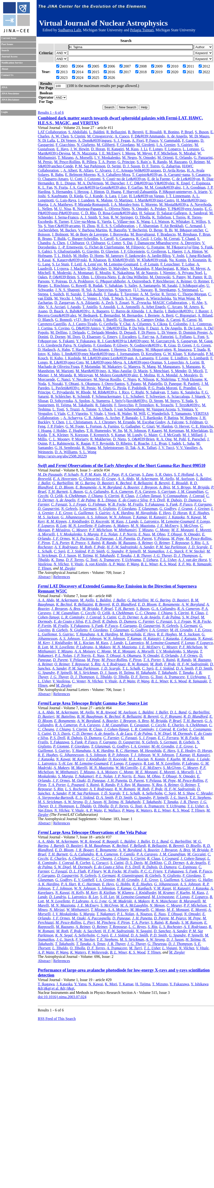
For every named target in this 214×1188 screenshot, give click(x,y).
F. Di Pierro (147, 332)
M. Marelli (79, 768)
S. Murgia (91, 534)
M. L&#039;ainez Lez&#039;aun (107, 358)
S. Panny (179, 277)
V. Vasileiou (61, 681)
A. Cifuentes (141, 324)
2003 (62, 66)
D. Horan (98, 149)
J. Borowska (119, 234)
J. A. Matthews (61, 204)
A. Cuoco (122, 136)
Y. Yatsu (80, 984)
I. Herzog (81, 192)
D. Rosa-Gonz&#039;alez (117, 213)
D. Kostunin (197, 260)
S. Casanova (201, 175)
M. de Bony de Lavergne (89, 234)
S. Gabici (45, 251)
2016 (109, 72)
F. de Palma (86, 500)
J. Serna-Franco (66, 217)
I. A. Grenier (165, 145)
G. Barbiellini (62, 483)
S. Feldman (194, 422)
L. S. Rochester (76, 789)
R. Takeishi (103, 405)
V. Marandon (139, 268)
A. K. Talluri (146, 448)
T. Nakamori (84, 776)
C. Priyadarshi (63, 392)
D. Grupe (109, 479)
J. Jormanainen (128, 354)
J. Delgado (77, 332)
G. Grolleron (156, 251)
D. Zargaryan (64, 303)
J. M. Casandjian (190, 491)
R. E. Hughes (199, 513)
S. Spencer (123, 290)
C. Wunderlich (158, 413)
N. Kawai (194, 517)
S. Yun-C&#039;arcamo (62, 226)
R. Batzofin (118, 230)
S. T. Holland (184, 474)
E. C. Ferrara (168, 738)
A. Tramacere (109, 560)
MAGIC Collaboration (170, 303)
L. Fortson (94, 426)
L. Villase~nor (123, 221)
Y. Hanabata (85, 634)
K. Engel (183, 183)
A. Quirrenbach (139, 281)
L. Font (198, 337)
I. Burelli (110, 320)
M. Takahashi (83, 405)
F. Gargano (190, 140)
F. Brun (204, 234)
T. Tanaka (111, 294)
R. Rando (160, 162)
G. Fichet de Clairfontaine (104, 247)
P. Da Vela (136, 328)
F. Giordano (126, 145)
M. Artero (191, 307)
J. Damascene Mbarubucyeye (156, 243)
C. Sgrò (59, 551)
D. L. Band (178, 712)
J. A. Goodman (194, 187)
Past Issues (7, 44)
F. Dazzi (152, 328)
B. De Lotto (193, 328)
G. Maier (150, 435)
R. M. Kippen (56, 521)
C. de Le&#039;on (186, 179)
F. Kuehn (173, 759)
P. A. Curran (130, 474)
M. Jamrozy (114, 256)
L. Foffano (183, 337)
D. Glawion (110, 251)
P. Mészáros (61, 530)
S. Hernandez (62, 192)
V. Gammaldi (170, 140)
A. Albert (70, 170)
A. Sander (146, 547)
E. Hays (62, 149)
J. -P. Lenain (149, 264)
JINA (4, 87)
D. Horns (97, 256)
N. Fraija (61, 187)
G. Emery (110, 337)
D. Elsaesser (91, 337)
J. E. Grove (63, 513)
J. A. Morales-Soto (125, 204)
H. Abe (197, 303)
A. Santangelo (149, 285)
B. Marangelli (190, 901)
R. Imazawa (182, 349)
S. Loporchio (174, 362)
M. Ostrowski (160, 277)
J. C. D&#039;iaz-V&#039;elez (150, 183)
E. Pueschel (196, 439)
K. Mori (111, 984)
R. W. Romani (138, 664)
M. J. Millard (192, 435)
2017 (125, 72)
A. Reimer (184, 281)
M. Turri (135, 948)
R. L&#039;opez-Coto (67, 362)
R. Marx (182, 268)
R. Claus (127, 496)
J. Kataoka (176, 517)
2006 (109, 66)
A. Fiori (138, 140)
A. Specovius (103, 290)
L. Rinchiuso (59, 285)
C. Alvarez (103, 170)
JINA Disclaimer (10, 99)
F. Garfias (135, 187)
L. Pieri (89, 922)
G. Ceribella (108, 324)
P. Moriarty (80, 439)
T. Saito (172, 392)
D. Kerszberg (151, 354)
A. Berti (167, 315)
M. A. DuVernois (90, 183)
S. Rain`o (144, 162)
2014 (77, 72)
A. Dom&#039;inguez (94, 140)
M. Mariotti (65, 371)
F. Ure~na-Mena (83, 221)
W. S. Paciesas (83, 538)
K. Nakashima (123, 273)
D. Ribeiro (124, 443)
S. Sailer (130, 285)
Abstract (44, 577)
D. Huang (113, 192)
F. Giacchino (65, 145)
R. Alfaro (86, 170)
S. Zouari (122, 303)
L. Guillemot (83, 513)
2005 (93, 66)
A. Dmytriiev (190, 243)
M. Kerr (44, 643)
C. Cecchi (88, 613)
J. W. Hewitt (79, 149)
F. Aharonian (148, 226)
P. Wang (133, 564)
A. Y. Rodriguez (66, 547)
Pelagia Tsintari (142, 30)
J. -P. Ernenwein (70, 247)
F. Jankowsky (135, 256)
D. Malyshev (97, 268)
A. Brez (164, 487)
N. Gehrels (69, 509)
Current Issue (8, 38)
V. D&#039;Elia (115, 328)
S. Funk (207, 247)
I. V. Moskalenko (107, 157)
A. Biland (205, 315)
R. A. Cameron (122, 491)
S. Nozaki (55, 384)
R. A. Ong (164, 439)
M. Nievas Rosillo (107, 379)
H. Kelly (77, 893)
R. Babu (57, 175)
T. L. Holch (62, 256)
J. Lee (122, 196)
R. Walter (124, 413)
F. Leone (162, 358)
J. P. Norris (128, 534)
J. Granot (185, 509)
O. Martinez (123, 200)
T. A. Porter (107, 162)
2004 (77, 66)
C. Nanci (63, 379)
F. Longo (156, 149)
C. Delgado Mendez (102, 332)
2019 (157, 72)
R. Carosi (189, 320)
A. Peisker (158, 209)
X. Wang (143, 221)
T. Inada (199, 349)
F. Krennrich (99, 435)
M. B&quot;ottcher (188, 230)
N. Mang (149, 367)
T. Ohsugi (174, 534)
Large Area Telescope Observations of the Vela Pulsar (92, 832)
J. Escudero (127, 337)
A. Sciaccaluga (178, 396)
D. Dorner (57, 337)
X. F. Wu (184, 564)
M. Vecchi (62, 298)
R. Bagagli (110, 841)
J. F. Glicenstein (132, 251)
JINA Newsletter (10, 93)
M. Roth (86, 547)
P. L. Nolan (109, 534)
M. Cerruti (172, 239)
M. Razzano (178, 162)
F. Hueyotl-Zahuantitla (140, 192)
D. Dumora (192, 500)
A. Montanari (83, 273)
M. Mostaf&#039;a (173, 204)
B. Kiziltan (107, 893)
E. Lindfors (179, 358)
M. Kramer (166, 893)
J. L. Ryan (159, 443)
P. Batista (171, 418)
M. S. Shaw (186, 793)
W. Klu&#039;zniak (152, 260)
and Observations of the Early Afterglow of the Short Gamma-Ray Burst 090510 (121, 465)
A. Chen (58, 243)
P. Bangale (130, 418)
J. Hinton (97, 192)
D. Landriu (57, 897)
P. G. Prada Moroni (162, 388)
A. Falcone (175, 422)
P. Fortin (44, 626)
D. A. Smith (184, 668)
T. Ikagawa (46, 984)
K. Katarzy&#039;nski (69, 260)
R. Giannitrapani (130, 875)
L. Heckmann (99, 349)
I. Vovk (110, 413)
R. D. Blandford (124, 604)
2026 (109, 78)
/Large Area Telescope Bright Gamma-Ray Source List (93, 703)
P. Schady (71, 474)
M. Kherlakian (197, 431)
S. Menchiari (159, 371)
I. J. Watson (160, 221)
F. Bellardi (138, 846)
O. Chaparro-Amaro (53, 179)
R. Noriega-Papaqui (88, 209)
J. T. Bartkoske (151, 418)
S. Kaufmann (57, 196)
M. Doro (73, 337)
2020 (172, 72)
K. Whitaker (180, 221)
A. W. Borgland (109, 487)
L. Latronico (149, 521)
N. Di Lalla (46, 140)
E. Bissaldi (153, 132)
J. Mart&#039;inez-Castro (154, 200)
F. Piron (44, 543)
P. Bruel (187, 132)
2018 (141, 72)
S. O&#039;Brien (141, 439)
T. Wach (117, 298)
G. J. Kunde (94, 196)
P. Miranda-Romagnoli (92, 204)
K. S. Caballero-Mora (113, 175)
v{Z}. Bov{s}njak (87, 320)
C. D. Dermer (128, 617)
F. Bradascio (166, 234)
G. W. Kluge (172, 354)
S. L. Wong (87, 452)
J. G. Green (202, 345)
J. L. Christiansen (79, 422)
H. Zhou (88, 226)
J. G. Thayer (162, 555)
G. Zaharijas (171, 166)
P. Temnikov (144, 405)
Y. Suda (187, 401)
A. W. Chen (60, 136)
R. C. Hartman (127, 751)
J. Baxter (202, 311)
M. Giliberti (106, 145)
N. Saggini (144, 931)
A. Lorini (192, 362)
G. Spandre (115, 551)
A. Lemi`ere (92, 264)
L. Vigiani (169, 948)
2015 (93, 72)
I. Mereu (128, 153)
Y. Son (104, 217)
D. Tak (130, 448)
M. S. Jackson (48, 517)
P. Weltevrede (98, 952)
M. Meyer (144, 153)
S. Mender (179, 371)
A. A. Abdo (126, 479)
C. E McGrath (169, 435)
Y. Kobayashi (194, 354)
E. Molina (147, 375)
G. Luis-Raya (66, 200)
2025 (93, 78)
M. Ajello (167, 479)
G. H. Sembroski (67, 448)
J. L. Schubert (133, 396)
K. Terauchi (164, 405)
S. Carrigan (167, 491)
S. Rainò (93, 543)
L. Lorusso (191, 149)
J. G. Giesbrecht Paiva (55, 345)
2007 (125, 66)
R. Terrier (169, 294)
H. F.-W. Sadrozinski (122, 547)
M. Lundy (134, 435)
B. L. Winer (149, 564)
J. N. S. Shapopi (67, 290)
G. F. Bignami (170, 716)
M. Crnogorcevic (100, 136)
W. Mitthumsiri (125, 530)
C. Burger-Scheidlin (83, 239)
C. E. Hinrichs (202, 426)
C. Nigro (129, 379)
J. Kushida (73, 358)
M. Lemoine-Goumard (121, 264)
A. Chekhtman (75, 496)
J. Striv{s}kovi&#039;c (129, 401)
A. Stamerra (100, 401)
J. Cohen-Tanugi (148, 496)
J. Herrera (118, 349)
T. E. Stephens (200, 797)
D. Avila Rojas (174, 170)
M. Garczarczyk (163, 341)
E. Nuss (144, 534)
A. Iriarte (200, 192)
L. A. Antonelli (128, 307)
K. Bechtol (124, 483)
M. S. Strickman (86, 673)
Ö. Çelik (56, 496)
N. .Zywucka (141, 303)
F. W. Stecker (195, 551)
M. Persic (45, 162)
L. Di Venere (66, 140)
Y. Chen (58, 422)
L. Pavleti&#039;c (65, 388)
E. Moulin (103, 273)
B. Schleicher (61, 396)
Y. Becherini (137, 230)
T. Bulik (59, 239)
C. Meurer (79, 530)
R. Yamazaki (202, 564)
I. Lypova (61, 268)
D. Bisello (193, 846)
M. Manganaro (169, 367)
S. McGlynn (189, 526)
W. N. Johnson (120, 517)
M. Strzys (172, 401)
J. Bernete (152, 315)
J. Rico (124, 392)
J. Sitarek (198, 396)
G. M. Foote (74, 426)
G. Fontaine (156, 247)
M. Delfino (58, 332)
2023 (62, 78)
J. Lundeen (86, 200)
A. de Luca (124, 733)
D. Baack (56, 311)
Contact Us (7, 75)
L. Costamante (200, 729)
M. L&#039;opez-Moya (104, 362)
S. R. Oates (163, 474)
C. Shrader (204, 793)
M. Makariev (112, 367)
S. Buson (202, 132)
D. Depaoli (127, 332)
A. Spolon (82, 401)
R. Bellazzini (116, 132)
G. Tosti (91, 560)
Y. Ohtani (71, 384)
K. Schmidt (81, 396)
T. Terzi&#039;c (187, 405)
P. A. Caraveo (145, 491)
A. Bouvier (131, 487)
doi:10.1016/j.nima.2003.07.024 (62, 997)
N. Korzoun (79, 435)
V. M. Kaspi (162, 888)
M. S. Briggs (181, 487)
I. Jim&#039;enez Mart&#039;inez (88, 354)
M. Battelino (65, 716)
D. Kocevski (100, 521)
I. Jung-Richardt (198, 256)
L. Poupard (75, 785)
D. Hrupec (136, 349)
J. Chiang (95, 496)
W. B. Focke (117, 504)
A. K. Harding (123, 513)
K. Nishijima (166, 379)
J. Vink (104, 298)
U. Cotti (76, 179)
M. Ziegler (68, 568)
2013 (62, 72)
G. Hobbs (123, 884)
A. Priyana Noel (190, 273)
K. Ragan (83, 443)
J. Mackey (78, 268)
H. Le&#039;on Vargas (146, 196)
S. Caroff (107, 239)
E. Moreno (149, 204)
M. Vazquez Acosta (161, 409)
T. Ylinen (44, 568)
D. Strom (156, 401)
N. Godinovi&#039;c (146, 345)
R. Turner (61, 221)
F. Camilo (127, 854)
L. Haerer (175, 251)
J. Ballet (44, 483)
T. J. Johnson (91, 638)
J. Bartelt (57, 846)
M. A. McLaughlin (134, 905)
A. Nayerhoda (200, 204)
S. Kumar (118, 435)
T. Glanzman (148, 509)
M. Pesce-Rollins (67, 162)
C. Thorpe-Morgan (192, 294)
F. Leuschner (170, 264)
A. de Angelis (177, 136)
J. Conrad (196, 496)
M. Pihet (104, 388)
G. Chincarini (89, 479)
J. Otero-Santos (113, 384)
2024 (77, 78)
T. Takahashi (92, 294)
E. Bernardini (110, 315)
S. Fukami (66, 341)
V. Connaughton (175, 496)
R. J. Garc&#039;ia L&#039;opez (123, 341)
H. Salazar (147, 213)
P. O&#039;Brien (62, 277)
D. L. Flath (77, 871)
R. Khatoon (97, 260)
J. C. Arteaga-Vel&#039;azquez (137, 170)
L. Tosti (58, 409)
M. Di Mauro (199, 136)
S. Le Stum (60, 264)
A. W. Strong (73, 802)
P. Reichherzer (164, 281)
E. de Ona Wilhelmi (133, 277)
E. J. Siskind (76, 551)
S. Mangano (191, 367)
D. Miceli (195, 371)
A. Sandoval (198, 213)
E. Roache (142, 443)
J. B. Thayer (142, 555)
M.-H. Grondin (181, 630)
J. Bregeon (149, 487)
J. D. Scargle (198, 547)
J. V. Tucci (166, 448)
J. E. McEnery (109, 153)
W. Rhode (83, 392)
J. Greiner (201, 509)
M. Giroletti (145, 145)
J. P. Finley (55, 426)
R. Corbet (180, 729)
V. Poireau (59, 281)
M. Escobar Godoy (151, 422)
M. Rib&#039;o (105, 392)
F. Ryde (99, 547)
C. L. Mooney (59, 439)
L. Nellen (45, 209)
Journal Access (9, 56)
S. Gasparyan (187, 341)
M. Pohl (180, 439)
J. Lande (131, 521)
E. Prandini (187, 388)
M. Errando (126, 422)
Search (5, 50)
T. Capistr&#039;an (147, 175)
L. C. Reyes (137, 927)
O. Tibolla (142, 217)
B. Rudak (95, 285)
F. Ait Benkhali (171, 226)
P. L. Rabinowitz (61, 443)
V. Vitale (96, 413)
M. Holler (80, 256)
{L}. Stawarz (143, 290)
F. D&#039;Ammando (148, 136)
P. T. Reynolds (103, 443)
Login (4, 112)
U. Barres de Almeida (127, 311)
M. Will (139, 413)
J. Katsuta (188, 638)
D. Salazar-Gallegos (172, 213)
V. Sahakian (114, 285)
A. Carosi (173, 320)
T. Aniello (89, 307)
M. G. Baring (85, 483)
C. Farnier (146, 621)
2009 (157, 66)
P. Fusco (152, 140)
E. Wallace (112, 810)
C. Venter (90, 298)
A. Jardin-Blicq (159, 256)
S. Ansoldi (107, 307)
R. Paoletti (192, 384)
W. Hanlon (164, 426)
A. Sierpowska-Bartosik (55, 797)
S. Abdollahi (77, 132)
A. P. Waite (116, 564)
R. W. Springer (122, 217)
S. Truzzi (73, 409)
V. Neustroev (81, 379)
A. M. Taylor (149, 294)
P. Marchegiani (162, 268)
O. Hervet (182, 426)
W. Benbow (188, 418)
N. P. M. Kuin (91, 474)
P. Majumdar (90, 367)
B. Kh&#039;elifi (121, 260)
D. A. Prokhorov (81, 281)
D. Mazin (140, 371)
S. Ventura (185, 409)
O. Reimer (197, 162)
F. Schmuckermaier (106, 396)
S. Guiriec (185, 145)
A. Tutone (88, 409)
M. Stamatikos (153, 551)
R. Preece (78, 543)
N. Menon (157, 905)
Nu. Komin (177, 260)
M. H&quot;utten (158, 349)
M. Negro (129, 157)
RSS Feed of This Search (57, 1019)
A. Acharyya (72, 418)
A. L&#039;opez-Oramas (143, 362)
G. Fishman (97, 504)
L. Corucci (100, 863)
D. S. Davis (61, 733)
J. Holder (60, 431)
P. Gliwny (120, 345)
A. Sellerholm (152, 793)
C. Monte (162, 530)
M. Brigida (201, 487)
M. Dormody (182, 733)
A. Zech (107, 303)
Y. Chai (125, 324)
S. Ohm (83, 277)
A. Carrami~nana (177, 175)
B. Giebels (60, 630)
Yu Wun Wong (184, 298)
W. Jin (117, 431)
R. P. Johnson (118, 755)
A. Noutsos (144, 914)
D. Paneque (173, 384)
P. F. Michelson (165, 153)
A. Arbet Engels (153, 307)
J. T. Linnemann (178, 196)
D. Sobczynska (61, 401)
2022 (204, 72)
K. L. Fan (45, 187)
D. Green (185, 345)
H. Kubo (56, 358)
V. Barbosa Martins (92, 230)
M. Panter (195, 277)
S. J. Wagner (134, 298)
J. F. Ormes (61, 538)
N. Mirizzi (56, 910)
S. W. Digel (190, 617)
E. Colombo (178, 324)
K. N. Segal (64, 935)
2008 (141, 66)
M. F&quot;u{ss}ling (183, 247)
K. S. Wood (167, 564)
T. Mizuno (65, 157)
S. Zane (147, 474)
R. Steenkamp (165, 290)
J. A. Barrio (154, 311)
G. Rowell (79, 285)
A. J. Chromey (105, 422)
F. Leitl (76, 264)
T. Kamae (140, 517)
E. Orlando (183, 157)
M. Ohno (158, 534)
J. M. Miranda (61, 375)
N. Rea (157, 785)
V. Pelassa (161, 538)
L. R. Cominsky (72, 617)
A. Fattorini (165, 337)
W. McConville (127, 768)
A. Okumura (90, 384)
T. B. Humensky (98, 431)
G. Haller (205, 880)
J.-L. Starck (175, 551)
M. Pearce (178, 918)
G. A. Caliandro (97, 491)
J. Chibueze (76, 243)
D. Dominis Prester (193, 332)
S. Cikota (160, 324)
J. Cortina (45, 328)
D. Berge (156, 230)
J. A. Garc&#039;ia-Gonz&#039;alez (97, 187)
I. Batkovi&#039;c (179, 311)
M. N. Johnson (135, 431)
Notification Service (12, 62)
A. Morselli (84, 157)
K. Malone (104, 200)
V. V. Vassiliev (186, 448)
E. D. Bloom (64, 487)
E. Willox (199, 221)
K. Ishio (53, 354)
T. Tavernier (129, 294)
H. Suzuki (73, 294)
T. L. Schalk (131, 668)
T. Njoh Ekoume (189, 379)
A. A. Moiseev (84, 651)
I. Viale (59, 413)
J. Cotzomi (92, 179)
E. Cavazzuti (139, 725)
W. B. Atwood (106, 712)
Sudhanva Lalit (69, 30)
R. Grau (170, 345)
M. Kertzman (174, 431)
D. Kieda (76, 196)
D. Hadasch (47, 349)
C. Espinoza (201, 183)
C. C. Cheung (145, 613)
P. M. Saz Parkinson (90, 166)
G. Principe (126, 162)
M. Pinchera (106, 922)
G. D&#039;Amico (86, 328)
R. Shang (89, 448)
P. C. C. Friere (152, 871)
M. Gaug (205, 341)
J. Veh (76, 298)
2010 (172, 66)
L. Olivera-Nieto (117, 209)
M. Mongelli (139, 910)
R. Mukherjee (100, 439)
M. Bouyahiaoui (142, 234)
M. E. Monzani (182, 530)
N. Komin (157, 759)
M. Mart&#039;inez (91, 371)
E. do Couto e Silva (133, 500)
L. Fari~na (146, 337)
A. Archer (112, 418)
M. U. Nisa (62, 209)
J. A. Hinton (193, 251)
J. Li (144, 149)
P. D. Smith (96, 551)
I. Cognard (170, 858)
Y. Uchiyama (131, 560)
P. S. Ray (123, 785)
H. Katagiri (115, 149)
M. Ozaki (79, 780)
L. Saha (188, 443)
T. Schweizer (155, 396)
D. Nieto (119, 439)
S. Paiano (134, 384)
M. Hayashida (146, 513)
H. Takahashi (105, 555)
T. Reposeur (180, 543)
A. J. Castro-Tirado (82, 324)
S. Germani (87, 509)
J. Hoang (44, 431)
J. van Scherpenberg (129, 409)
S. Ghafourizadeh (67, 251)
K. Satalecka (190, 392)
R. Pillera (89, 162)
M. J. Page (111, 474)
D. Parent (144, 538)
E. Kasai (44, 260)
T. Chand (188, 239)
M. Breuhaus (187, 234)
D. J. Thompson (185, 555)
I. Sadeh (174, 443)
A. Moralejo (188, 375)
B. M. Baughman (90, 716)
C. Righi (137, 392)
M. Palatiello (152, 384)
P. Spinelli (133, 551)
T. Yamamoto (181, 413)
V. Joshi (178, 256)
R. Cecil (142, 239)
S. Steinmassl (188, 290)
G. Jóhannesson (73, 517)
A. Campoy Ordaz (150, 320)
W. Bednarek (88, 315)
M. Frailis (135, 504)
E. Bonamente (86, 487)
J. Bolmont (60, 234)
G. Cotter (114, 243)
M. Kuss (132, 149)
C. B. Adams (93, 418)
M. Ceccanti (196, 854)
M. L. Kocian (84, 643)
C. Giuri (148, 426)
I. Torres (179, 217)
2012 (204, 66)
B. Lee (93, 897)
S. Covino (61, 328)
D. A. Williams (66, 452)
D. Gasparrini (48, 509)
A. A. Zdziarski (87, 303)
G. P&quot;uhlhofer (111, 281)
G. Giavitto (90, 251)
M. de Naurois (147, 273)
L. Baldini (96, 132)
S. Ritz (196, 543)
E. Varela (104, 221)
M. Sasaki (169, 285)
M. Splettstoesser (111, 448)
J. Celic (156, 239)
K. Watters (144, 810)
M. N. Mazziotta (84, 153)
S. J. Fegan (122, 140)
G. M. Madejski (120, 901)
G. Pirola (119, 388)
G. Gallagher (130, 426)
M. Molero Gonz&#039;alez (116, 375)
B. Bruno (45, 239)
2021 (188, 72)
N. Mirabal (187, 153)
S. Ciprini (78, 136)
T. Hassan (79, 349)
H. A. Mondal (167, 375)
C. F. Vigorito (77, 413)
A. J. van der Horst (192, 560)
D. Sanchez (162, 931)
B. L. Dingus (66, 183)
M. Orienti (165, 157)
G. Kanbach (142, 888)
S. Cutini (109, 617)
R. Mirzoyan (83, 375)
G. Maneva (132, 367)
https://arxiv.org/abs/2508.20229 (62, 456)
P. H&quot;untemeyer (175, 192)
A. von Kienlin (96, 564)
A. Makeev (121, 526)
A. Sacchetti (92, 931)
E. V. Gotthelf (84, 880)
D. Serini (114, 166)
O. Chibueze (95, 243)
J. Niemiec (168, 273)
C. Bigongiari (185, 315)
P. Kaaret (155, 431)
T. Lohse (188, 264)
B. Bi (168, 230)
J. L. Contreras (200, 324)
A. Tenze (99, 944)
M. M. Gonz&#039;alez (163, 187)
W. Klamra (125, 893)
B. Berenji (135, 132)
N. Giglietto (86, 145)
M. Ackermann (147, 479)
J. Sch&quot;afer (192, 285)
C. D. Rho (88, 213)
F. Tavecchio (123, 405)
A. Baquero (100, 311)
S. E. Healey (186, 751)
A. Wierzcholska (158, 298)
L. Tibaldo (104, 677)
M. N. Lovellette (80, 526)
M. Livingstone (163, 897)
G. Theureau (156, 944)
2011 (188, 66)
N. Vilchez (61, 564)
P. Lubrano (102, 526)
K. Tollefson (161, 217)
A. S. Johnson (97, 517)
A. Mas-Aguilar (120, 371)
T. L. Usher (168, 560)
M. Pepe (177, 538)
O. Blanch (45, 320)
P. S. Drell (157, 500)
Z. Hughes (77, 431)
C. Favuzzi (59, 504)
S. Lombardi (199, 358)
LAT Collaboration (52, 132)
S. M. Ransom (191, 922)
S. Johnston (106, 888)
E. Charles (176, 725)
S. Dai (127, 243)
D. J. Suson (131, 166)
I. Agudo (74, 307)
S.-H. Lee (65, 763)
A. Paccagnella (99, 918)
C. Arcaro (174, 307)
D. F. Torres (151, 166)
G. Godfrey (167, 509)
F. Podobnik (137, 388)
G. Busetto (127, 320)
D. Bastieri (105, 483)
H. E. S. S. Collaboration (115, 226)
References (61, 577)
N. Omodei (147, 157)
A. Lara (110, 196)
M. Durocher (114, 183)
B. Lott (61, 526)
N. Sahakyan (155, 392)
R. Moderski (61, 273)
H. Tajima (63, 405)
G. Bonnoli (63, 320)
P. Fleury (94, 871)
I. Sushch (57, 294)
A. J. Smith (88, 217)
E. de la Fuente (158, 179)
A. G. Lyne (98, 901)
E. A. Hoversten (65, 479)
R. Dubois (174, 500)
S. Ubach (105, 409)
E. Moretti (203, 530)
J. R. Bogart (84, 850)
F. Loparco (173, 149)
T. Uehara (150, 560)
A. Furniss (111, 426)
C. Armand (193, 226)
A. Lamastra (144, 358)
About (4, 69)
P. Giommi (61, 746)
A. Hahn (63, 349)
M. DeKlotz (153, 863)
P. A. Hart (68, 884)
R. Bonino (171, 132)
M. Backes (68, 230)
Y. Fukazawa (85, 341)
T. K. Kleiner (58, 435)
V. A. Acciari (55, 307)
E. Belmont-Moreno (80, 175)
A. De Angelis (171, 328)
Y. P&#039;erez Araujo (185, 209)
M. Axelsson (185, 479)
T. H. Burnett (58, 491)
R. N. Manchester (164, 901)
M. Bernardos (132, 315)
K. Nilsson (146, 379)
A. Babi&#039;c (77, 311)
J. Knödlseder (78, 521)
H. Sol (86, 290)
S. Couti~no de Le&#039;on (124, 179)
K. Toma (57, 560)
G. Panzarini (203, 157)
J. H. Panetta (125, 538)
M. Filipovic (135, 247)
